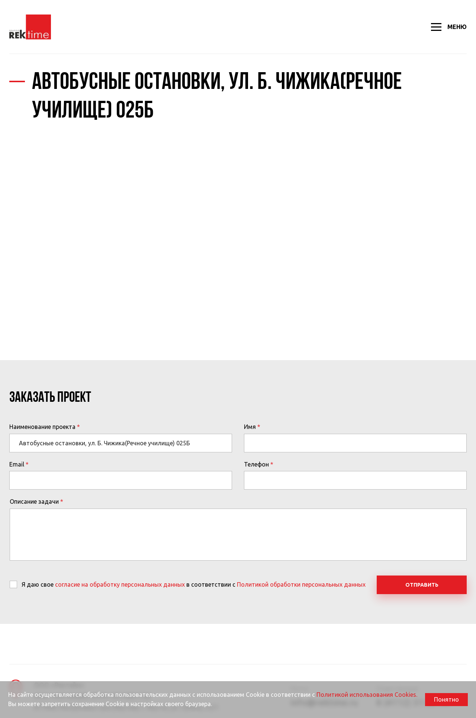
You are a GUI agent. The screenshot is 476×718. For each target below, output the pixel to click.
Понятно (446, 699)
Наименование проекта (42, 426)
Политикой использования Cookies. (366, 694)
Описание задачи (34, 501)
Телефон (256, 464)
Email (16, 464)
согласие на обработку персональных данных (120, 584)
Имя (250, 426)
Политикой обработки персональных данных (301, 584)
